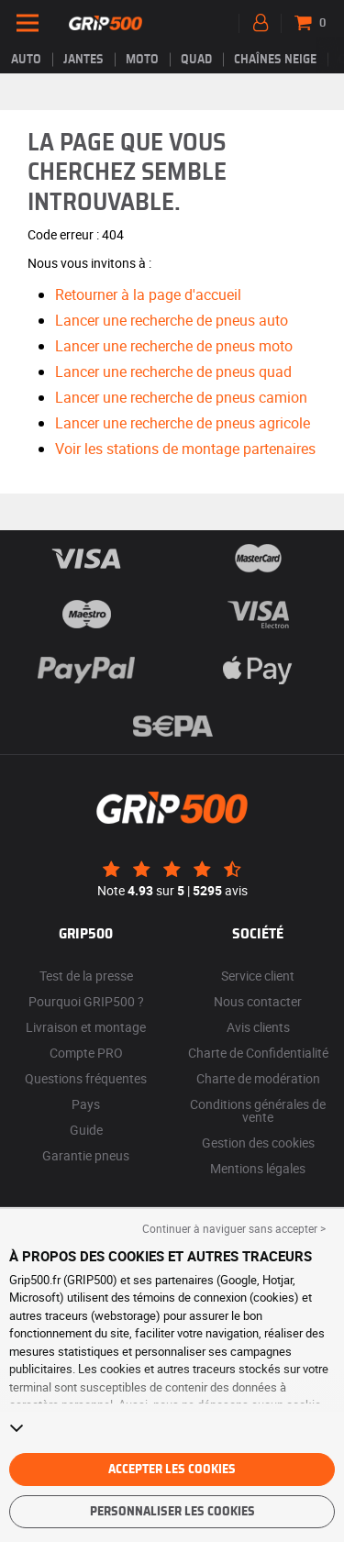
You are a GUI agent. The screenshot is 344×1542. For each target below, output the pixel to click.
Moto (142, 59)
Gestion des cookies (258, 1142)
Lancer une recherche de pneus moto (174, 346)
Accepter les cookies (172, 1469)
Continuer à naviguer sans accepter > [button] (234, 1228)
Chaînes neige (275, 59)
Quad (196, 59)
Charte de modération (258, 1078)
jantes (83, 59)
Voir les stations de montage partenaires (185, 448)
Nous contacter (258, 1001)
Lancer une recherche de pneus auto (171, 320)
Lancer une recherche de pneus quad (173, 371)
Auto (26, 59)
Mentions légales (257, 1168)
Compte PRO (86, 1052)
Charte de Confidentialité (258, 1052)
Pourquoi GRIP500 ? (86, 1001)
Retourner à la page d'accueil (148, 294)
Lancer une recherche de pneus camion (181, 397)
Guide (86, 1129)
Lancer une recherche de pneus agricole (182, 423)
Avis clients (258, 1027)
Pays (86, 1104)
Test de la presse (86, 975)
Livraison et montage (86, 1027)
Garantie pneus (85, 1155)
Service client (257, 975)
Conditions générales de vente (258, 1110)
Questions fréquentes (86, 1078)
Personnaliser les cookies (172, 1511)
